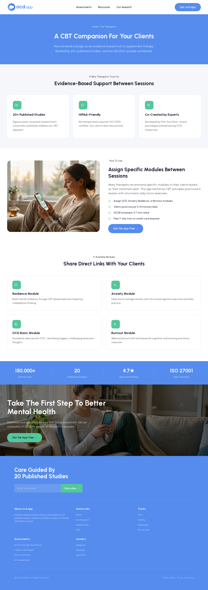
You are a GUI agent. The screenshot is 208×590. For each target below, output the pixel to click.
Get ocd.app (188, 7)
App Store (81, 555)
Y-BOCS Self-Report (24, 550)
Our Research (82, 520)
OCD (140, 515)
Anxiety (141, 520)
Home (95, 26)
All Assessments (22, 560)
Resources (104, 7)
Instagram (80, 545)
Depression (143, 525)
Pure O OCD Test (22, 555)
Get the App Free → (125, 228)
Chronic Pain (143, 530)
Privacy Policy (169, 577)
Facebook (80, 550)
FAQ (78, 530)
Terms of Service (185, 577)
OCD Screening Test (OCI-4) (27, 545)
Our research (124, 7)
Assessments (84, 7)
